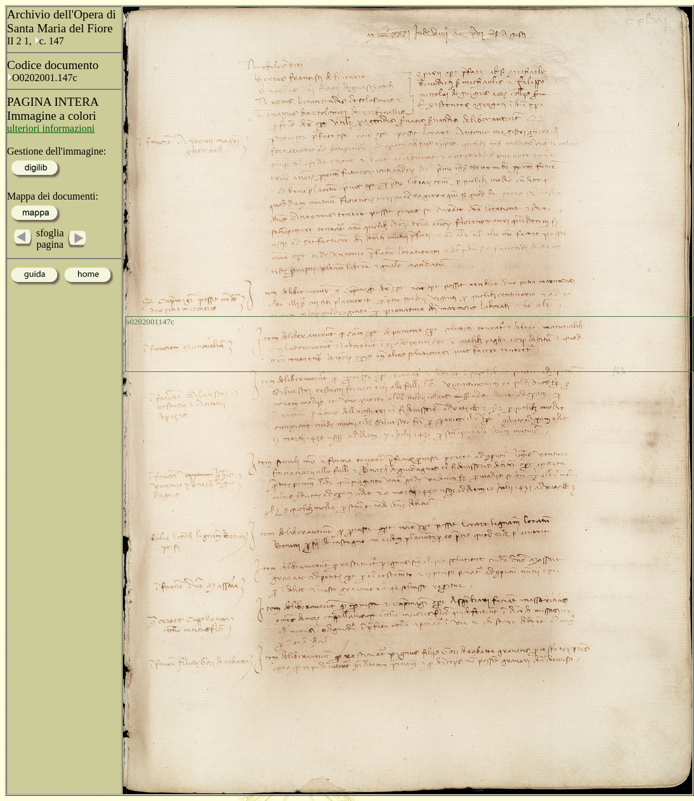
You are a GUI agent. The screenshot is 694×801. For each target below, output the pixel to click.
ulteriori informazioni (51, 128)
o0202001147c (150, 321)
